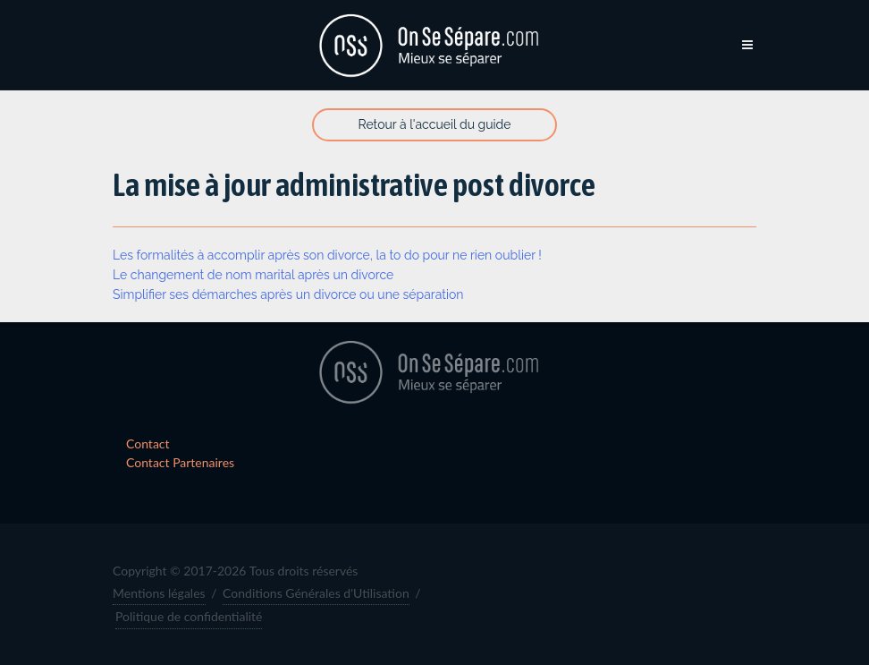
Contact (148, 443)
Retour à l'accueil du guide (435, 124)
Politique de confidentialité (188, 616)
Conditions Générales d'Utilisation (316, 593)
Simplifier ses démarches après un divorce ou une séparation (288, 294)
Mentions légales (159, 593)
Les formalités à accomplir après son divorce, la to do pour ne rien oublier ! (327, 255)
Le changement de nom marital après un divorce (253, 275)
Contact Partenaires (180, 462)
